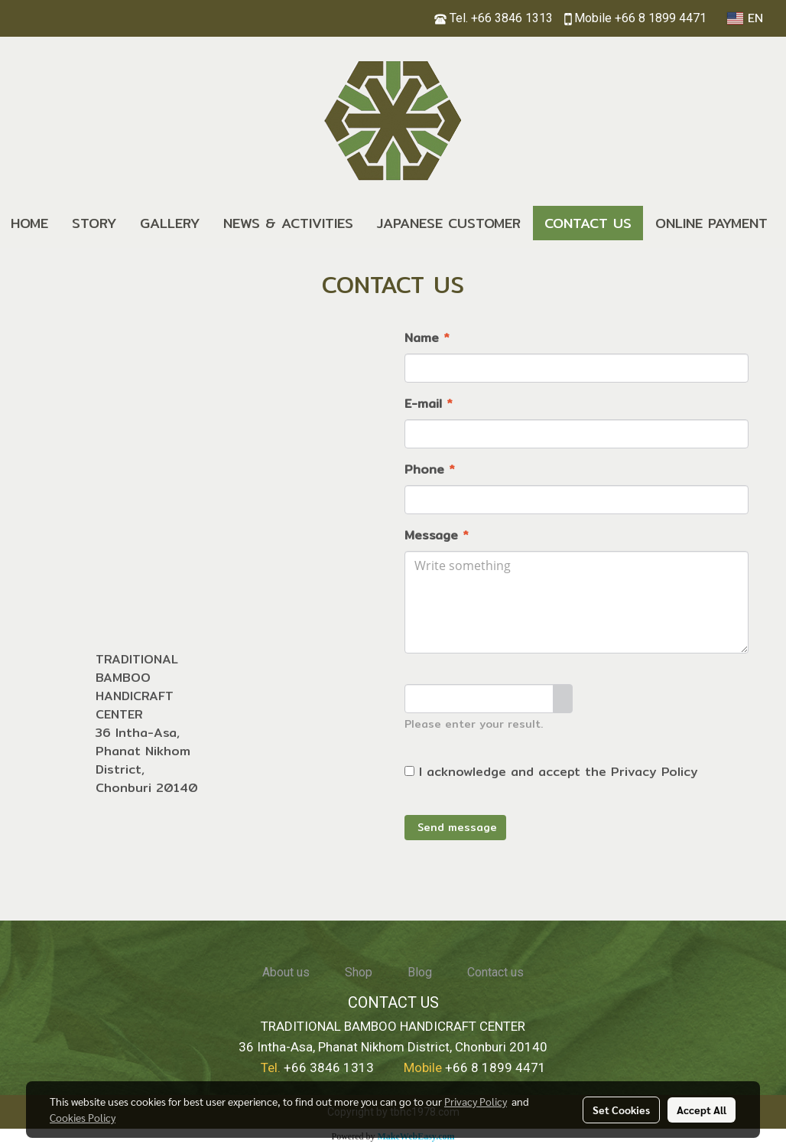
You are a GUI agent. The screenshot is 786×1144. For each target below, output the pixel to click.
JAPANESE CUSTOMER (449, 223)
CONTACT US (588, 223)
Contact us (495, 972)
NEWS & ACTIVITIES (288, 223)
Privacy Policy (654, 771)
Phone (429, 470)
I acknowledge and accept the (551, 772)
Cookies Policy (82, 1117)
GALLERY (170, 223)
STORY (94, 223)
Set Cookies (621, 1109)
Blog (420, 972)
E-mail (428, 404)
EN (745, 18)
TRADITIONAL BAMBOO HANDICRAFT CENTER (137, 687)
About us (286, 972)
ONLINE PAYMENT (711, 223)
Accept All (701, 1109)
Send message (455, 827)
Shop (358, 972)
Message (436, 535)
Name (427, 338)
